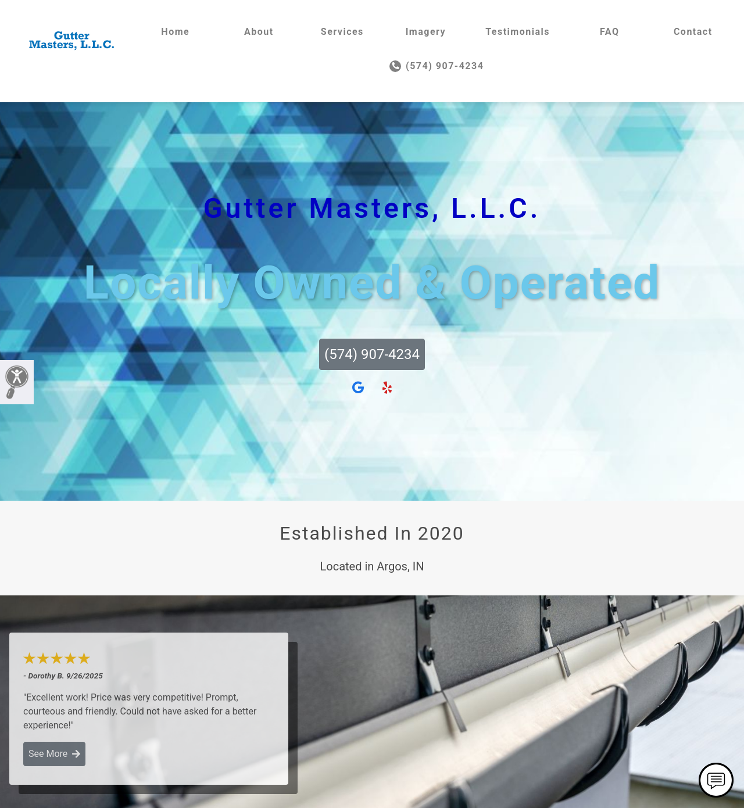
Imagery (426, 31)
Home (175, 31)
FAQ (609, 31)
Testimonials (517, 31)
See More (54, 753)
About (259, 31)
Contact (693, 31)
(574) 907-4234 (436, 66)
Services (342, 31)
